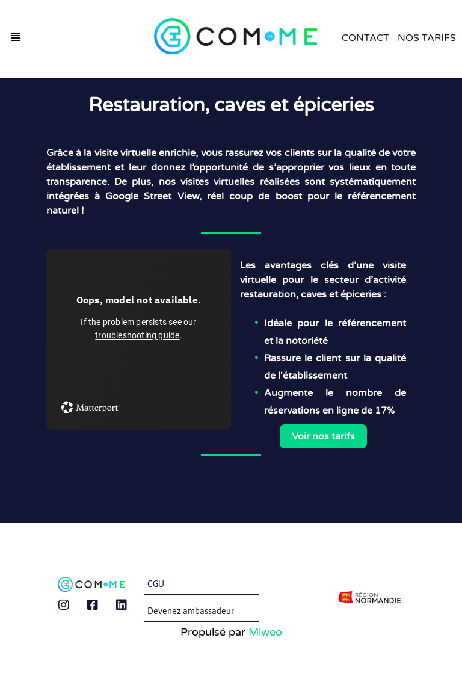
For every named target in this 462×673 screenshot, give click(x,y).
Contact (365, 38)
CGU (155, 584)
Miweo (265, 632)
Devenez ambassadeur (190, 611)
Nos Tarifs (427, 38)
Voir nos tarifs (323, 436)
